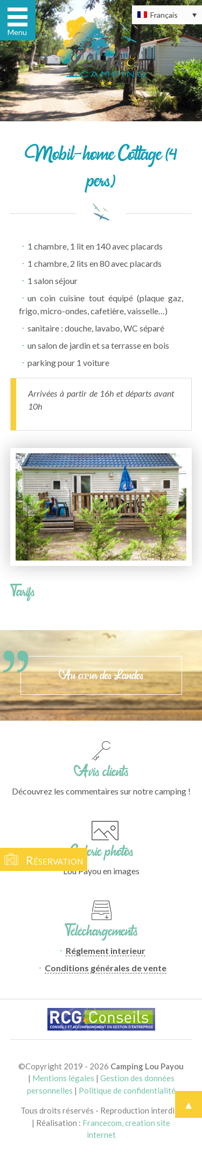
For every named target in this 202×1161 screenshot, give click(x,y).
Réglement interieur (105, 950)
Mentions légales (63, 1078)
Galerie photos (101, 851)
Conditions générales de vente (105, 968)
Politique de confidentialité (127, 1090)
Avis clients (101, 772)
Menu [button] (17, 32)
